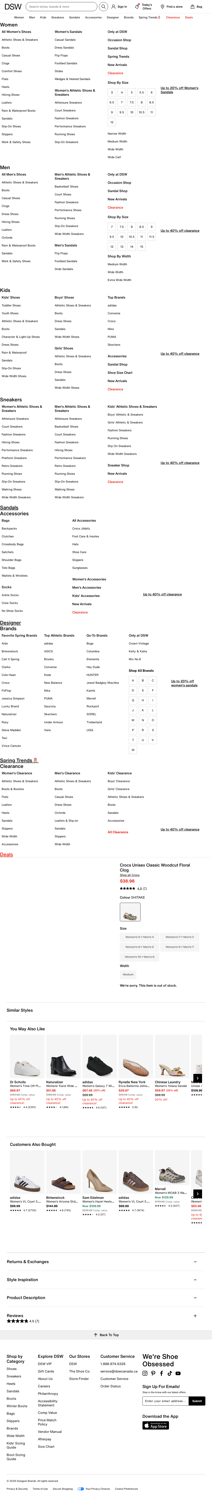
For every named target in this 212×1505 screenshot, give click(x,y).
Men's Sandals (66, 245)
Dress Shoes (10, 214)
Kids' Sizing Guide (16, 1445)
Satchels (7, 552)
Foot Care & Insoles (85, 536)
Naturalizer (9, 714)
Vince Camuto (11, 746)
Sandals (74, 17)
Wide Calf (114, 157)
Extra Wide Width (119, 280)
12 (111, 122)
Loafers (7, 102)
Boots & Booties (13, 789)
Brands (12, 1428)
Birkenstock (10, 651)
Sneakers (14, 1376)
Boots (6, 47)
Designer (113, 17)
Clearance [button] (173, 17)
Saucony (50, 706)
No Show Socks (12, 610)
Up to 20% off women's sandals (184, 692)
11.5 (151, 236)
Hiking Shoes (10, 94)
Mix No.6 (135, 659)
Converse (114, 313)
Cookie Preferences (126, 1489)
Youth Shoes (10, 313)
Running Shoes (65, 134)
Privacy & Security (17, 1489)
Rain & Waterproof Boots (18, 110)
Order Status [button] (110, 1386)
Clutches (8, 536)
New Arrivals (117, 64)
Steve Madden (11, 730)
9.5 (121, 112)
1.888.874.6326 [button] (112, 1363)
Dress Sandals (64, 47)
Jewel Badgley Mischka (103, 682)
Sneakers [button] (57, 17)
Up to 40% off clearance (180, 242)
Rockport (93, 706)
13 (121, 246)
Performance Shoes (68, 210)
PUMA (112, 337)
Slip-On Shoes (11, 126)
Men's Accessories (86, 587)
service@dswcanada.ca (118, 1371)
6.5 (112, 102)
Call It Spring (10, 659)
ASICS (48, 651)
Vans (47, 730)
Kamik (91, 690)
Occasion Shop (119, 39)
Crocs (112, 321)
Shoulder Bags (11, 560)
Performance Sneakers (70, 126)
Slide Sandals (64, 269)
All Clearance (118, 832)
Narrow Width (117, 133)
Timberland (94, 722)
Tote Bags (8, 567)
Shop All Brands (141, 670)
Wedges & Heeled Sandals (72, 79)
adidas (112, 305)
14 (131, 246)
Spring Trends (118, 56)
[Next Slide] (197, 1078)
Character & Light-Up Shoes (21, 337)
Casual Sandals (65, 39)
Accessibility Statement (48, 1403)
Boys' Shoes (64, 297)
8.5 (151, 102)
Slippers (7, 134)
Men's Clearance (67, 773)
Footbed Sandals (66, 63)
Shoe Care (79, 552)
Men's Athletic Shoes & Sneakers (72, 176)
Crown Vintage (139, 643)
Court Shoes (63, 194)
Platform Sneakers (14, 458)
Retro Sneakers (12, 466)
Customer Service (114, 1378)
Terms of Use (40, 1489)
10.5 (142, 112)
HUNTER (93, 675)
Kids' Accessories (86, 595)
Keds (47, 675)
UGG (90, 730)
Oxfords (7, 237)
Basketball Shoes (66, 186)
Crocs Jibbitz (81, 528)
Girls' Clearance (118, 789)
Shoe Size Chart (120, 372)
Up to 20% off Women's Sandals (179, 101)
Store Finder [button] (79, 1378)
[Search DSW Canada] (61, 6)
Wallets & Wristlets (15, 575)
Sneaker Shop (118, 465)
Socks (6, 587)
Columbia (93, 651)
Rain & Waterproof (14, 352)
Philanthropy (48, 1393)
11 (151, 112)
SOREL (91, 714)
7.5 (132, 102)
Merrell (91, 698)
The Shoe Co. (80, 1371)
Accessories (117, 356)
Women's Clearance (17, 773)
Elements (93, 659)
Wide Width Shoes (14, 376)
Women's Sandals (68, 31)
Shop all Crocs (130, 875)
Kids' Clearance (120, 773)
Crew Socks (10, 603)
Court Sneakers (65, 110)
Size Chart (46, 1446)
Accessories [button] (93, 17)
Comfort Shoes (12, 71)
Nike (111, 329)
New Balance (53, 682)
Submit (197, 1401)
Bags (6, 520)
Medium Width (117, 141)
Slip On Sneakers (119, 446)
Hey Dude (93, 667)
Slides (59, 71)
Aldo (5, 643)
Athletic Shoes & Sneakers (20, 39)
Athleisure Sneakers (68, 102)
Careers (44, 1386)
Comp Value (47, 1412)
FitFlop (6, 690)
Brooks (49, 659)
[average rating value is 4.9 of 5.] (131, 888)
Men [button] (32, 17)
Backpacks (9, 528)
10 (131, 112)
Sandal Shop (118, 48)
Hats (75, 544)
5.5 (141, 92)
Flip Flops (61, 55)
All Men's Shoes (14, 174)
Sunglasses (80, 567)
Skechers (114, 344)
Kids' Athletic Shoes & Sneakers (132, 406)
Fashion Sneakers (66, 118)
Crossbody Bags (13, 544)
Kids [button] (43, 17)
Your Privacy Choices (94, 1489)
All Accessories (84, 520)
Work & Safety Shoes (16, 142)
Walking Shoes (12, 489)
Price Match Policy (47, 1422)
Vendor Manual (50, 1431)
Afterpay (44, 1439)
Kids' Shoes (11, 297)
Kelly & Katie (138, 651)
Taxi (4, 738)
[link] (26, 1092)
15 (141, 246)
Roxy (5, 722)
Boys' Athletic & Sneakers (125, 414)
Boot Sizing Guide (16, 1456)
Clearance (115, 73)
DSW (73, 1363)
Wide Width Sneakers (69, 234)
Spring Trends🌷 (150, 17)
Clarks (6, 667)
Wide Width (115, 149)
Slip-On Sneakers (66, 142)
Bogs (90, 643)
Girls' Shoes (64, 348)
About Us (45, 1378)
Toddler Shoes (11, 305)
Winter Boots (17, 1405)
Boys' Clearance (119, 781)
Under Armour (53, 722)
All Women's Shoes (16, 31)
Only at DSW (117, 31)
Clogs (5, 63)
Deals (189, 17)
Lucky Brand (10, 706)
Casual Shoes (11, 55)
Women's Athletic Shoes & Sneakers (75, 92)
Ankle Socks (10, 595)
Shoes (12, 1368)
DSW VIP (45, 1363)
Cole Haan (9, 675)
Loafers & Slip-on (66, 820)
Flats (5, 79)
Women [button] (19, 17)
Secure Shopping (63, 1489)
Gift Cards (46, 1371)
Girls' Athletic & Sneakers (125, 422)
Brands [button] (129, 17)
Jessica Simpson (13, 698)
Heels (5, 87)
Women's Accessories (89, 579)
